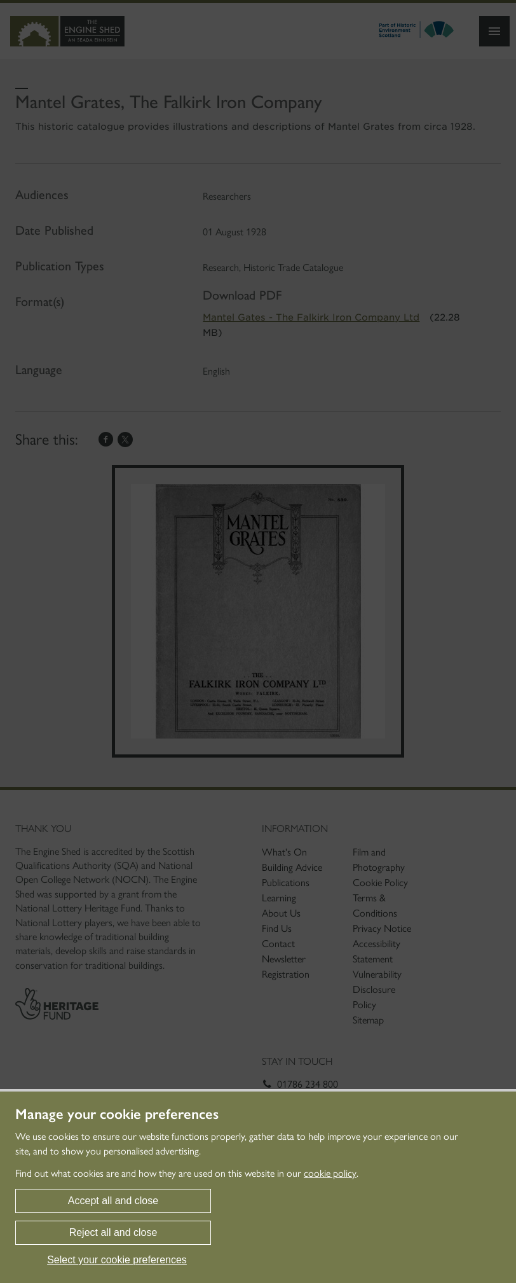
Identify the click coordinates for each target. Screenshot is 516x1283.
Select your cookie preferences (117, 1259)
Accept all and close (113, 1200)
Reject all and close (113, 1232)
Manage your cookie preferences (117, 1114)
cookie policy (330, 1173)
